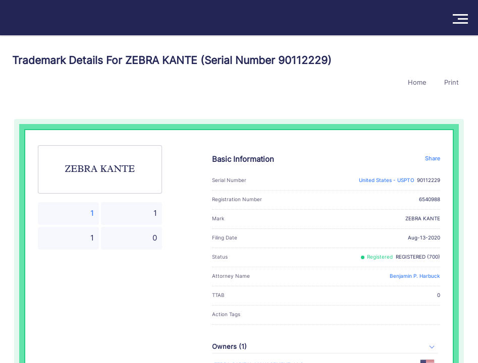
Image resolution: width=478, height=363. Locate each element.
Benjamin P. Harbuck (415, 276)
